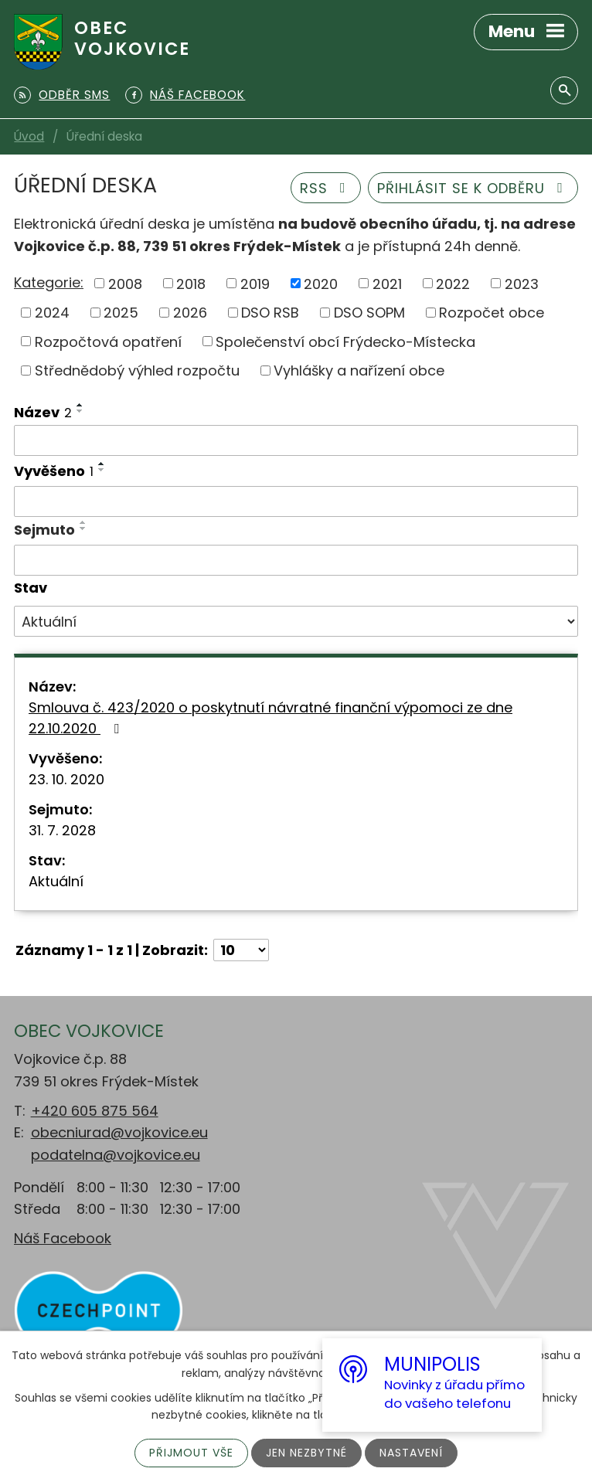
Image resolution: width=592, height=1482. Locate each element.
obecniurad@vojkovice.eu (119, 1132)
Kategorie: (48, 282)
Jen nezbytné (306, 1452)
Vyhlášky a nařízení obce (359, 370)
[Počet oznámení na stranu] (241, 950)
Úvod (29, 136)
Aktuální (56, 881)
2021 (387, 283)
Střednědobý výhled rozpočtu (137, 370)
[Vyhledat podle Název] (296, 440)
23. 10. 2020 (66, 779)
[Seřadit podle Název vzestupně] (80, 405)
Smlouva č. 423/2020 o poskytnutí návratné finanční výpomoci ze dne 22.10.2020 (270, 718)
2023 (522, 283)
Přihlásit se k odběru (473, 188)
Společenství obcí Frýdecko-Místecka (345, 341)
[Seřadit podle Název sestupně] (80, 411)
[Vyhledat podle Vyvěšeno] (296, 501)
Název (43, 412)
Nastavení (411, 1452)
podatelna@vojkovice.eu (115, 1154)
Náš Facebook (62, 1238)
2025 (121, 312)
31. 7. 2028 (62, 830)
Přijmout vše (191, 1452)
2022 (453, 283)
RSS (326, 188)
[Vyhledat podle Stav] (296, 621)
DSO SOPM (369, 312)
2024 (52, 312)
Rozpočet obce (491, 312)
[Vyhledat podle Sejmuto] (296, 560)
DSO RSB (270, 312)
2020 (321, 283)
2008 (125, 283)
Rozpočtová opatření (108, 341)
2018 (191, 283)
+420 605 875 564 (94, 1110)
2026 (190, 312)
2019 (255, 283)
